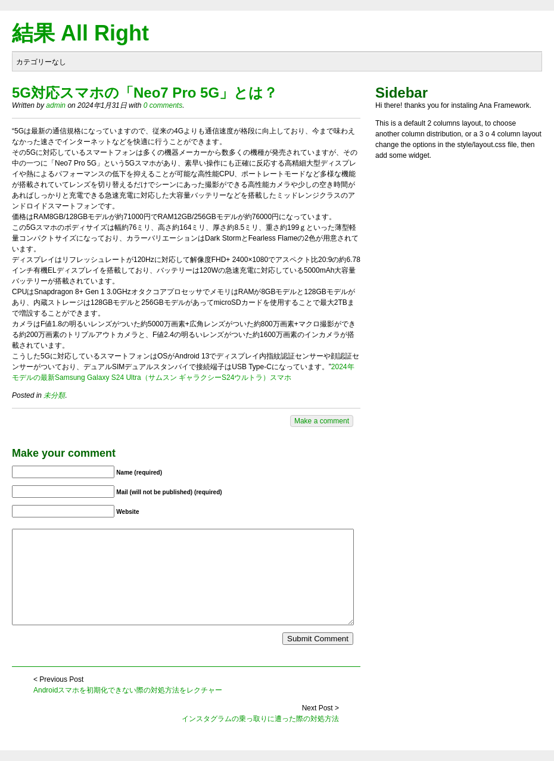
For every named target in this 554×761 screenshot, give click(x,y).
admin (56, 105)
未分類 (54, 395)
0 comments (163, 105)
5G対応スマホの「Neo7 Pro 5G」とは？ (145, 93)
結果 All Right (80, 33)
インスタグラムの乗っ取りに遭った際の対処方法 (260, 719)
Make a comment (321, 421)
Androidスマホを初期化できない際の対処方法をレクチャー (127, 690)
